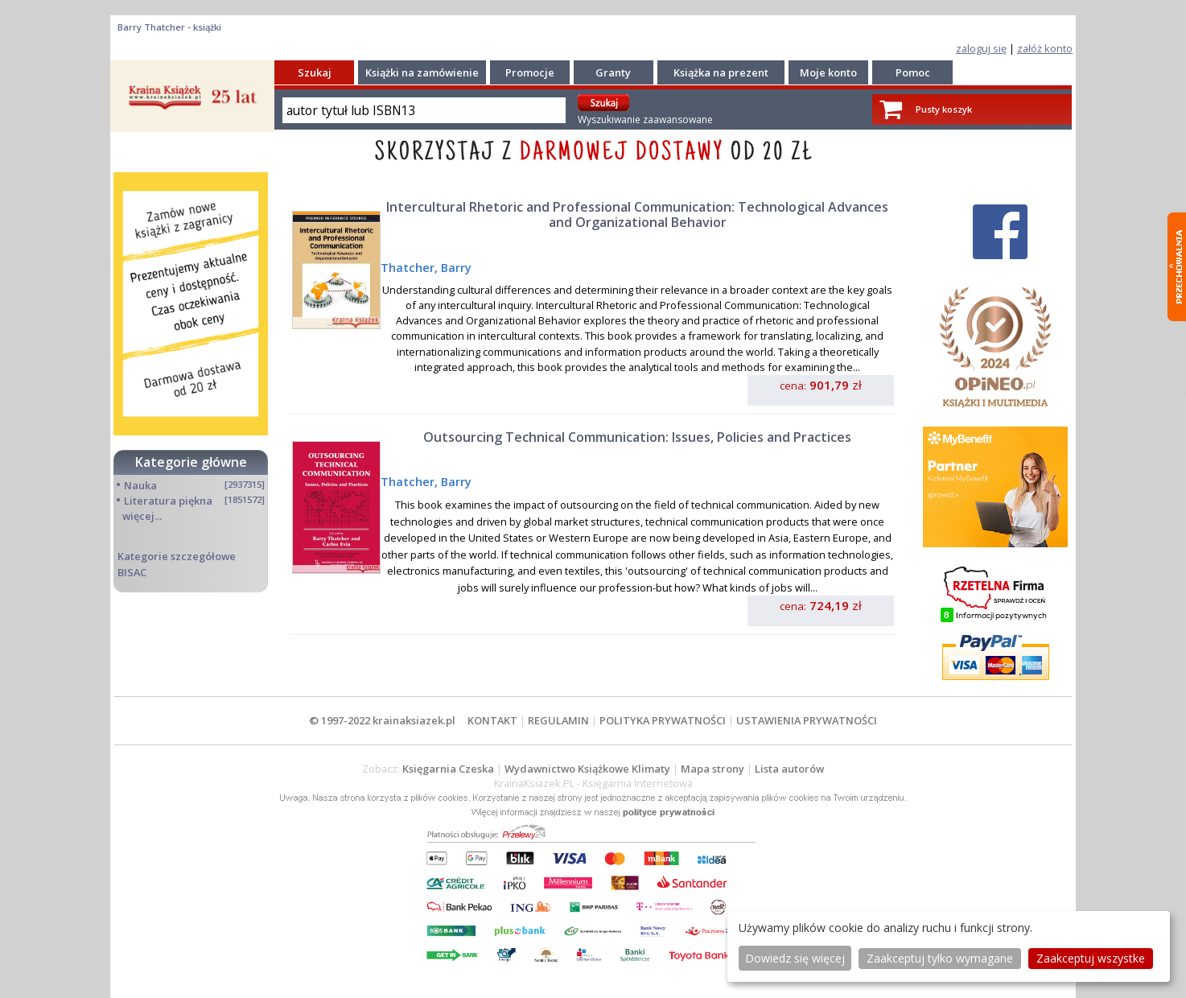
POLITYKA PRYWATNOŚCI (662, 720)
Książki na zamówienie (422, 72)
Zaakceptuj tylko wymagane (940, 958)
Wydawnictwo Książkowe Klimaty (587, 768)
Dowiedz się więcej (795, 958)
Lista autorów (789, 768)
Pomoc (913, 72)
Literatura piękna (168, 500)
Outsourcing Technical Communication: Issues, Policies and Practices (637, 437)
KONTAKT (492, 720)
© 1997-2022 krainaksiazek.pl (382, 720)
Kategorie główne (191, 462)
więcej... (142, 516)
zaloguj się (981, 48)
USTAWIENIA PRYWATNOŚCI (806, 720)
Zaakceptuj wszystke (1090, 958)
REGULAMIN (558, 720)
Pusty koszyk (944, 109)
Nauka (140, 485)
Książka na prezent (720, 72)
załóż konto (1045, 48)
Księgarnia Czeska (448, 768)
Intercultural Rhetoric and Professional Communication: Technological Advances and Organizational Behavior (637, 214)
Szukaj (315, 72)
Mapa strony (712, 768)
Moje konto (828, 72)
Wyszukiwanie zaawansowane (645, 119)
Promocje (529, 72)
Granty (613, 72)
